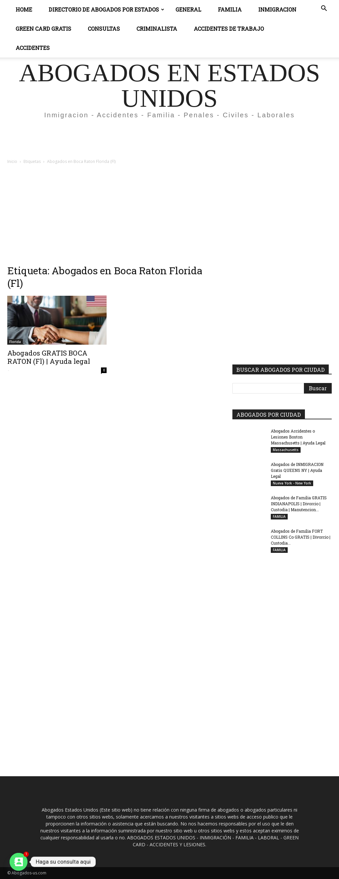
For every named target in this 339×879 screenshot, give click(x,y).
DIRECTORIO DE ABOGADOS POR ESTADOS (106, 9)
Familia (230, 9)
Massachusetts (286, 449)
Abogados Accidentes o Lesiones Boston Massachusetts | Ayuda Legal (298, 436)
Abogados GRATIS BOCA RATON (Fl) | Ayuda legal (48, 357)
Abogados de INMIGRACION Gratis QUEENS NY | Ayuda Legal (297, 470)
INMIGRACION (277, 9)
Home (24, 9)
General (188, 9)
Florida (15, 341)
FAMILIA (279, 516)
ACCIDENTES (33, 47)
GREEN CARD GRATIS (43, 28)
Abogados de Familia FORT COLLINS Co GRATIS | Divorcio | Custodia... (300, 537)
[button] (324, 9)
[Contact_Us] (18, 862)
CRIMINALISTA (156, 28)
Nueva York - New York (292, 483)
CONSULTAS (104, 28)
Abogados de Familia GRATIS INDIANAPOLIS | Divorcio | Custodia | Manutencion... (299, 503)
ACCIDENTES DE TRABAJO (229, 28)
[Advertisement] (169, 141)
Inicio (12, 161)
